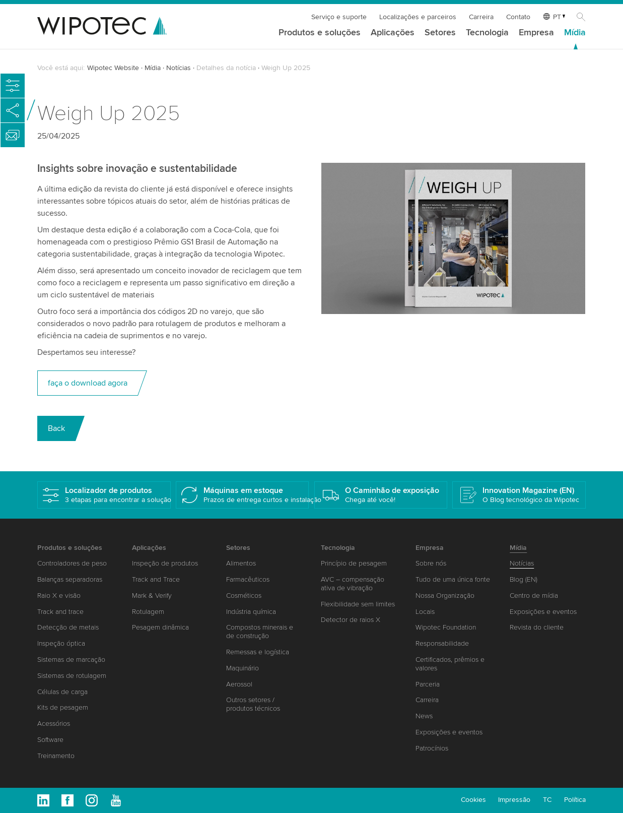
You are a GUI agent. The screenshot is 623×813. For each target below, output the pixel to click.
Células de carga (62, 691)
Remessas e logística (257, 652)
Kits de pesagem (62, 707)
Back (56, 428)
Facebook (67, 800)
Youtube (116, 800)
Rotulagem (148, 611)
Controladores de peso (72, 563)
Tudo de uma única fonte (453, 579)
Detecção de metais (68, 627)
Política (575, 799)
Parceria (428, 684)
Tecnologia (487, 33)
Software (50, 739)
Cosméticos (243, 595)
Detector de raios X (350, 619)
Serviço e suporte (339, 17)
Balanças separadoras (69, 579)
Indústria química (251, 611)
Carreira (481, 17)
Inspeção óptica (61, 643)
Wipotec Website (113, 68)
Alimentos (241, 563)
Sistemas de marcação (71, 659)
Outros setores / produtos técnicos (253, 704)
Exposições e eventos (449, 732)
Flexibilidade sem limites (358, 604)
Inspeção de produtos (165, 563)
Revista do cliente (537, 627)
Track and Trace (156, 579)
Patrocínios (432, 748)
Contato (518, 17)
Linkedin (43, 800)
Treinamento (56, 756)
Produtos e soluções (320, 33)
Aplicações (392, 33)
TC (547, 799)
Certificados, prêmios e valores (450, 663)
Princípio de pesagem (354, 563)
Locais (425, 611)
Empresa (536, 33)
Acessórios (53, 723)
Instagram (92, 800)
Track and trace (60, 611)
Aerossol (239, 684)
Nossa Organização (445, 595)
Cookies (473, 799)
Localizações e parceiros (417, 17)
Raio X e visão (59, 595)
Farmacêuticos (247, 579)
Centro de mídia (534, 595)
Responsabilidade (442, 643)
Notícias (178, 68)
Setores (440, 33)
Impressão (514, 799)
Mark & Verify (152, 595)
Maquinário (242, 668)
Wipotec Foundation (446, 627)
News (424, 716)
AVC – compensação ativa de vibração (352, 583)
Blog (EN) (523, 579)
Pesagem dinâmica (160, 627)
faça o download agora (87, 383)
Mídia (575, 33)
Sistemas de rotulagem (71, 675)
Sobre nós (431, 563)
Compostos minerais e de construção (259, 631)
